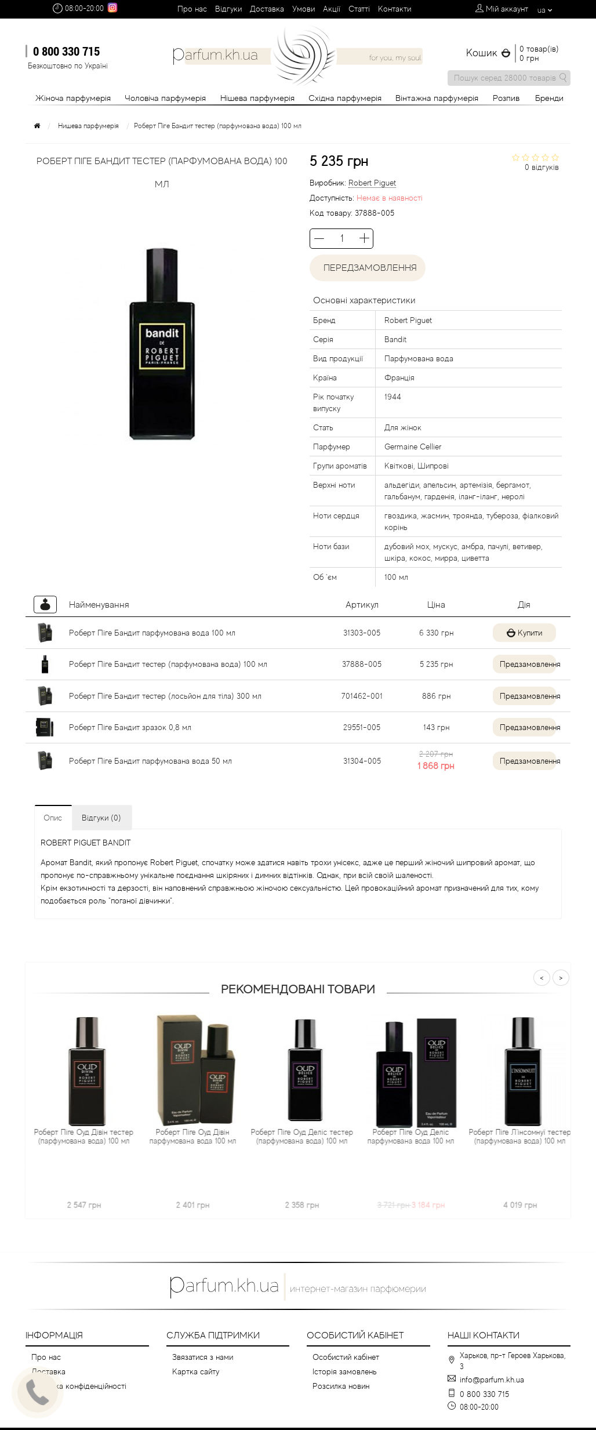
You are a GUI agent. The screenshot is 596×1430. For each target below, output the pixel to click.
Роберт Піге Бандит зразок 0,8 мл (130, 727)
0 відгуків (542, 167)
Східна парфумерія (344, 98)
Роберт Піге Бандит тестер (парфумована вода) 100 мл (168, 664)
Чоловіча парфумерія (165, 98)
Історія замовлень (344, 1371)
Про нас (192, 8)
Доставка (267, 8)
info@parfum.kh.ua (492, 1379)
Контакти (394, 8)
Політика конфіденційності (78, 1386)
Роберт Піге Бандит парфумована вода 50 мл (150, 760)
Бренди (549, 98)
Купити (521, 632)
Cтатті (359, 8)
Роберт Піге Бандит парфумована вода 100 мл (152, 632)
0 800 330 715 (66, 51)
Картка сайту (195, 1371)
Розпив (506, 98)
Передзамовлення (368, 268)
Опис (52, 817)
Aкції (331, 8)
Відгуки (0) (101, 817)
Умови (303, 8)
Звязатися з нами (202, 1357)
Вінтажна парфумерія (436, 98)
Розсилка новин (340, 1386)
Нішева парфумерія (257, 98)
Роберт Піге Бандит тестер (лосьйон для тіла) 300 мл (165, 696)
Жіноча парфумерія (73, 98)
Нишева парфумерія (88, 126)
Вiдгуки (228, 8)
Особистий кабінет (345, 1357)
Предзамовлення (523, 664)
